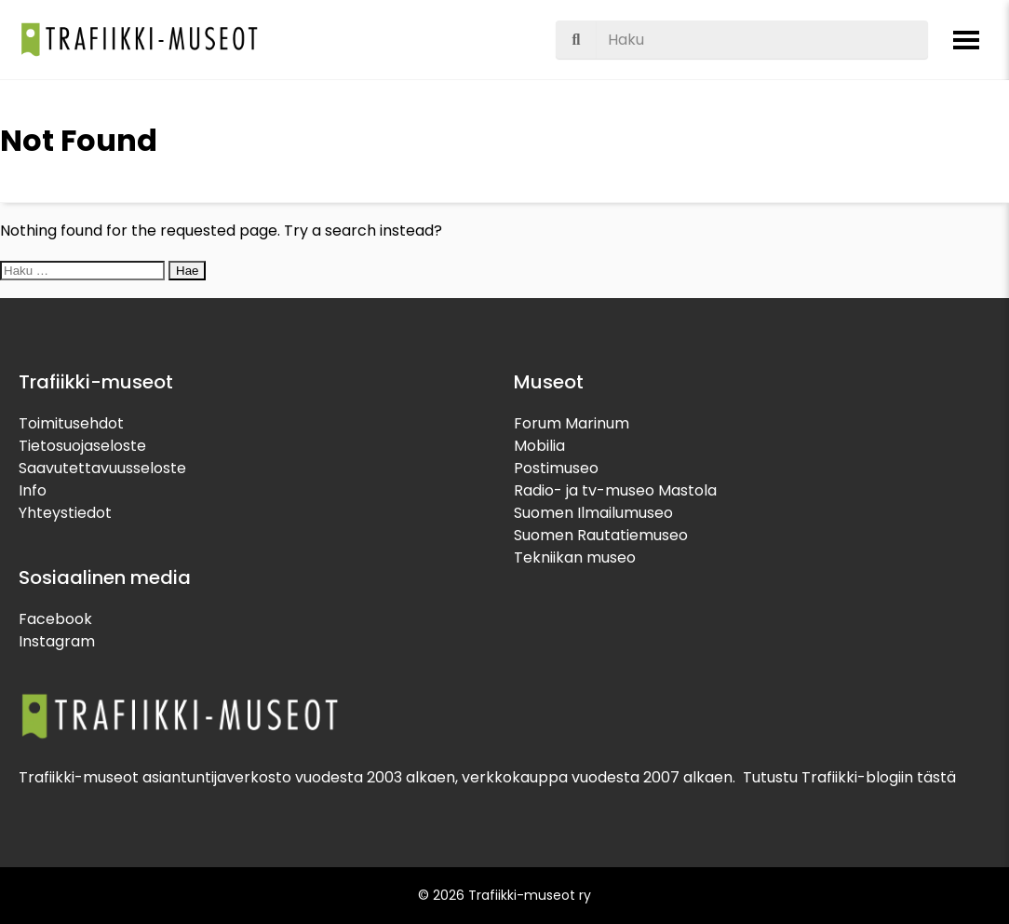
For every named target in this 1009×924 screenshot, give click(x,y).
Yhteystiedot (65, 512)
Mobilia (539, 445)
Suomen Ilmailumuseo (593, 512)
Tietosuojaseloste (82, 445)
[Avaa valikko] (966, 40)
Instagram (57, 641)
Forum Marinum (571, 423)
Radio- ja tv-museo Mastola (615, 490)
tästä (936, 777)
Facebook (55, 619)
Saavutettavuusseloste (102, 468)
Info (33, 490)
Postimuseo (556, 468)
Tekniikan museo (575, 557)
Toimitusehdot (71, 423)
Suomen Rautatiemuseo (601, 535)
